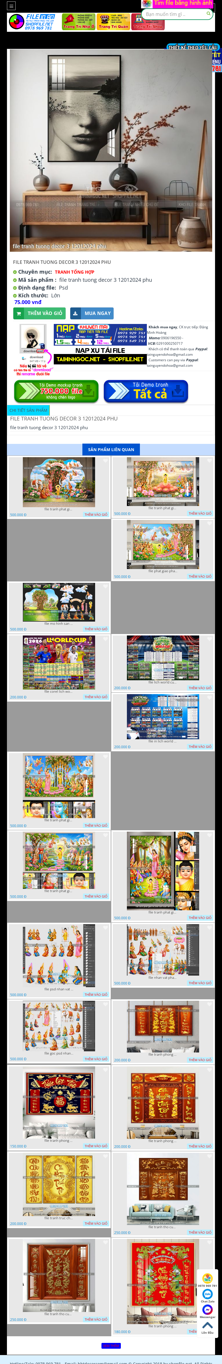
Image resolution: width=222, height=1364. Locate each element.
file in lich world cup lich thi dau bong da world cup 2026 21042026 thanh (163, 741)
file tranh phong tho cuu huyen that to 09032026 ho (163, 1141)
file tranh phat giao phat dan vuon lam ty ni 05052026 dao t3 (59, 820)
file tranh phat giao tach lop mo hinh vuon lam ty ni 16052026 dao (59, 509)
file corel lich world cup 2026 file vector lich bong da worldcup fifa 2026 (59, 692)
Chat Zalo (207, 1296)
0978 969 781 (207, 1280)
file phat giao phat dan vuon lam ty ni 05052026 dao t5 (163, 571)
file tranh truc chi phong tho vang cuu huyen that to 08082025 (59, 1218)
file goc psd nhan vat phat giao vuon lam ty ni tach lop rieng (59, 1053)
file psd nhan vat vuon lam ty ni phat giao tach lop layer (59, 989)
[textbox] (177, 14)
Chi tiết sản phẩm (28, 410)
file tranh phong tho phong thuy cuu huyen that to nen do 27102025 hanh (163, 1326)
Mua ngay (90, 313)
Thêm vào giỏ (38, 313)
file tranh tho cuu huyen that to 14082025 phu (59, 1314)
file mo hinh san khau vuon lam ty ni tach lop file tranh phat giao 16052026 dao (59, 624)
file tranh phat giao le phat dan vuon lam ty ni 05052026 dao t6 (163, 508)
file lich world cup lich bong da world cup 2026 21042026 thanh (163, 682)
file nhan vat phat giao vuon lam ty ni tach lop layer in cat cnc (163, 978)
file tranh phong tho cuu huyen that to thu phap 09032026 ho (163, 1054)
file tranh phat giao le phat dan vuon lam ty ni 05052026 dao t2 (163, 912)
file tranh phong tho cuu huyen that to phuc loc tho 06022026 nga (59, 1141)
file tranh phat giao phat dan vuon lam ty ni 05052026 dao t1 (59, 891)
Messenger (208, 1311)
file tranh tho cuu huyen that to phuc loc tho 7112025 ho (163, 1227)
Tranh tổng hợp (74, 272)
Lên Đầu (207, 1327)
